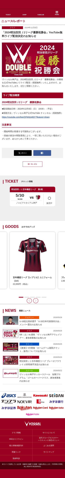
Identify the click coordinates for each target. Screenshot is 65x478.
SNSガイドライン (16, 439)
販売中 (49, 199)
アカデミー (29, 317)
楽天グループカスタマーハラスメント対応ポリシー (48, 439)
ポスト (22, 153)
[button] (35, 300)
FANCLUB (40, 15)
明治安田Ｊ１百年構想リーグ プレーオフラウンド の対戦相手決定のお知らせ (40, 360)
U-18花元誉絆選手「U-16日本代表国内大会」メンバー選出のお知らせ (40, 321)
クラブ (12, 28)
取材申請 (16, 458)
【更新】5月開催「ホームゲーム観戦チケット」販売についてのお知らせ (40, 347)
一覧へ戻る (32, 164)
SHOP (24, 15)
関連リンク (16, 452)
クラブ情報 (16, 433)
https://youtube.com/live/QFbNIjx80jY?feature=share (25, 117)
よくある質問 (48, 446)
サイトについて (49, 433)
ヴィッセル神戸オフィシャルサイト (32, 4)
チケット (29, 344)
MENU (57, 14)
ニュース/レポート (13, 21)
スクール (29, 371)
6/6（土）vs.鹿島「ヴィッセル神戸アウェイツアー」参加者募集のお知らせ (40, 334)
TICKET (8, 15)
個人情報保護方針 (16, 446)
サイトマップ (48, 452)
